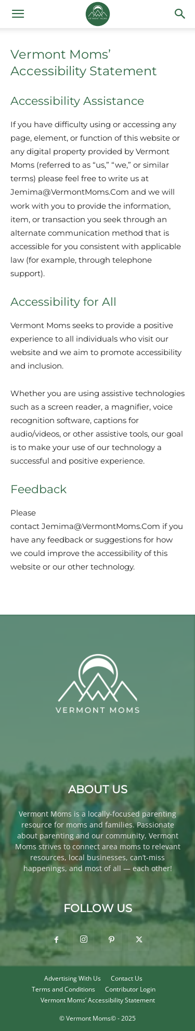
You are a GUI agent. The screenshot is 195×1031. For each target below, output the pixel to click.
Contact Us (126, 978)
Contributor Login (130, 989)
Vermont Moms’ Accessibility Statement (98, 1000)
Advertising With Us (72, 978)
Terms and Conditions (63, 989)
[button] (17, 14)
